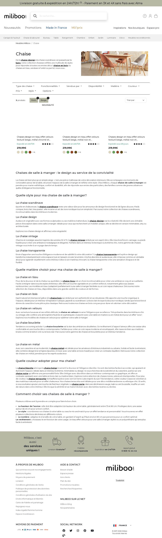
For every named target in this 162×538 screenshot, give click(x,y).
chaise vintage (77, 240)
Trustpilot (120, 480)
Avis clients (65, 477)
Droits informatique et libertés (29, 499)
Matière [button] (115, 86)
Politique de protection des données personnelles (32, 490)
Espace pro (153, 28)
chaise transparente (106, 254)
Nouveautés (12, 27)
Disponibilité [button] (95, 86)
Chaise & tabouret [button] (31, 38)
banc (18, 63)
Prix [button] (18, 91)
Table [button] (56, 38)
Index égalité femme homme (29, 510)
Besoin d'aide (66, 470)
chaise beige (50, 368)
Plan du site (65, 481)
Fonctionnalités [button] (49, 86)
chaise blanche (25, 368)
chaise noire (22, 373)
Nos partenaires (67, 508)
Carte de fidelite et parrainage (29, 503)
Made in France (56, 27)
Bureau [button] (46, 38)
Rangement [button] (67, 38)
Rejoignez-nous (23, 506)
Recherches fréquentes (71, 489)
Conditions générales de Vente (30, 485)
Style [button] (31, 91)
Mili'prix (76, 27)
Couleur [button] (133, 86)
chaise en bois (60, 65)
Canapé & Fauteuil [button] (11, 38)
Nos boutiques (136, 28)
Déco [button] (122, 38)
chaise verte (78, 384)
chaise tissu (69, 281)
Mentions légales (23, 473)
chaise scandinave (48, 207)
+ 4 (34, 152)
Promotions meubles (69, 485)
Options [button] (47, 91)
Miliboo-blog (66, 504)
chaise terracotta (37, 379)
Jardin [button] (100, 38)
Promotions (33, 27)
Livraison (19, 481)
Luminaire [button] (111, 38)
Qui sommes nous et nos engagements (33, 470)
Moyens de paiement (25, 477)
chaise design (28, 60)
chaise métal (57, 348)
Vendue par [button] (73, 86)
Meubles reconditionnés (139, 38)
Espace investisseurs (25, 514)
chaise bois (56, 298)
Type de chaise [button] (24, 86)
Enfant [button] (91, 38)
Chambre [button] (81, 38)
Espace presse (67, 473)
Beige (44, 99)
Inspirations (119, 28)
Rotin (34, 99)
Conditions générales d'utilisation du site (34, 495)
